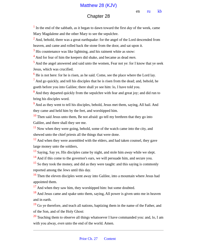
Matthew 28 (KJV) (98, 5)
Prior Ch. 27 (88, 239)
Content (110, 239)
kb (160, 11)
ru (149, 11)
